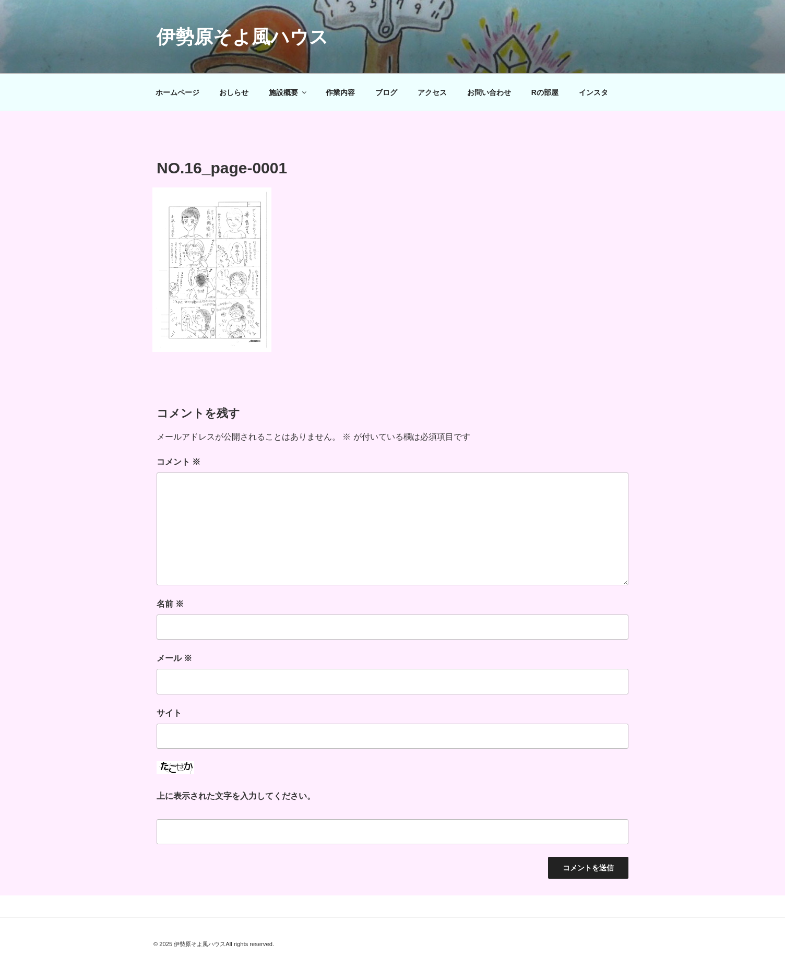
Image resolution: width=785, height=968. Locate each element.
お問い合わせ (489, 92)
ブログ (386, 92)
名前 (170, 603)
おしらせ (233, 92)
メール (174, 658)
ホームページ (177, 92)
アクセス (432, 92)
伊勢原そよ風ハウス (242, 37)
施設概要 (288, 92)
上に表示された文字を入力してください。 (236, 796)
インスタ (593, 92)
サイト (169, 713)
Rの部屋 (544, 92)
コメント (178, 461)
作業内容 (340, 92)
